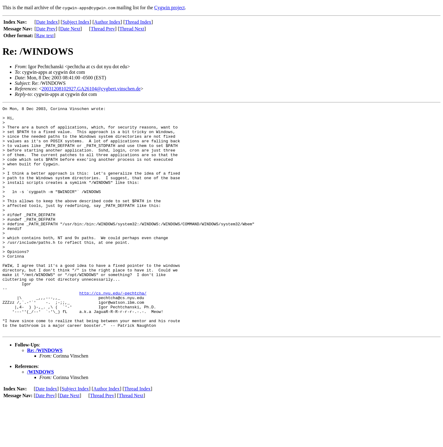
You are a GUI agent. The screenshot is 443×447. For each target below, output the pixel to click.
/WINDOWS (40, 417)
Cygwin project (169, 7)
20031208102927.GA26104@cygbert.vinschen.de (91, 88)
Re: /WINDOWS (44, 395)
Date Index (47, 22)
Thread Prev (103, 28)
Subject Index (76, 22)
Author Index (107, 22)
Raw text (45, 35)
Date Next (70, 28)
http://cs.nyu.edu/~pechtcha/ (112, 331)
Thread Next (131, 28)
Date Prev (46, 28)
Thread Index (138, 22)
